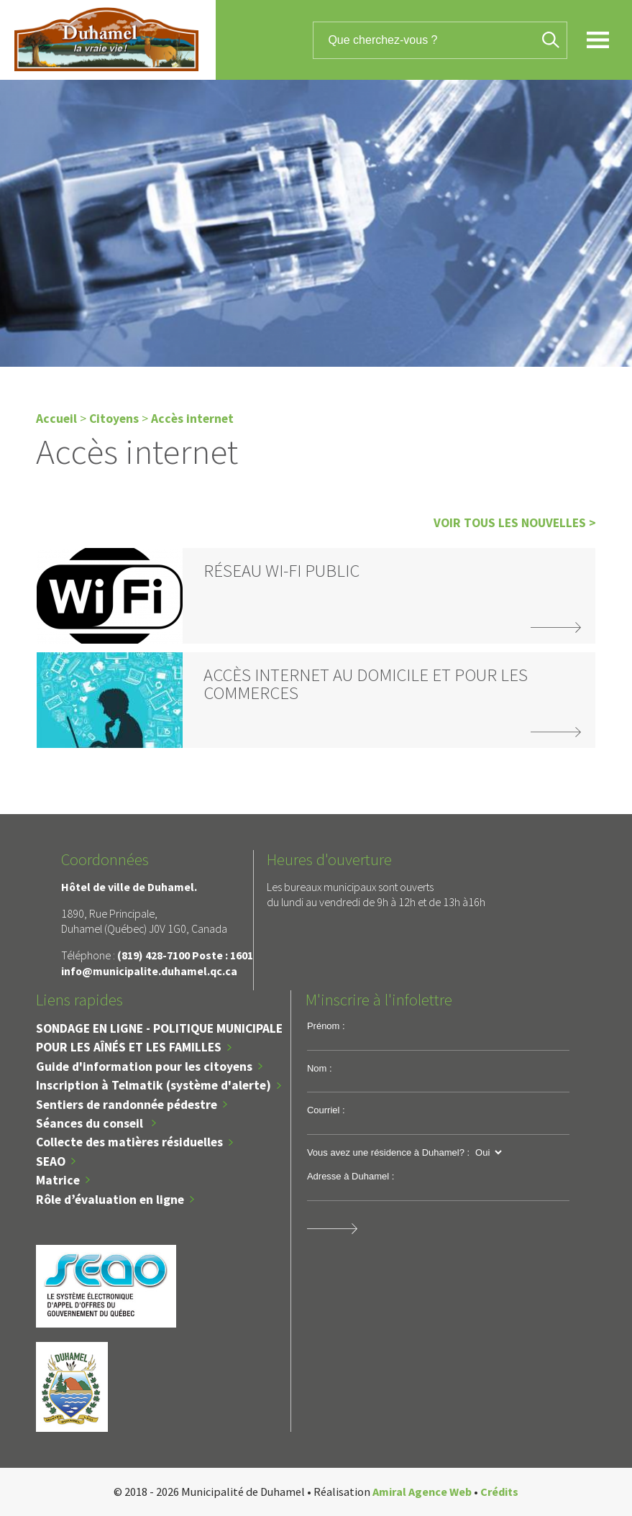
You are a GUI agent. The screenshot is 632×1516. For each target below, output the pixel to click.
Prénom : (326, 1026)
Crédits (499, 1491)
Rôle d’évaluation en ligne (110, 1199)
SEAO (50, 1161)
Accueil (56, 418)
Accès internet (192, 418)
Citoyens (114, 418)
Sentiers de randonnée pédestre (126, 1105)
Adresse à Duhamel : (350, 1176)
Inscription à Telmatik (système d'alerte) (153, 1085)
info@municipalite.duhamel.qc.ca (149, 971)
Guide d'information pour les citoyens (144, 1066)
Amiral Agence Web (422, 1491)
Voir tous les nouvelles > (515, 523)
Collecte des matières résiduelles (129, 1142)
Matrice (58, 1180)
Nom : (319, 1068)
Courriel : (326, 1110)
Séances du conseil (91, 1123)
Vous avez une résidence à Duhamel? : (388, 1152)
